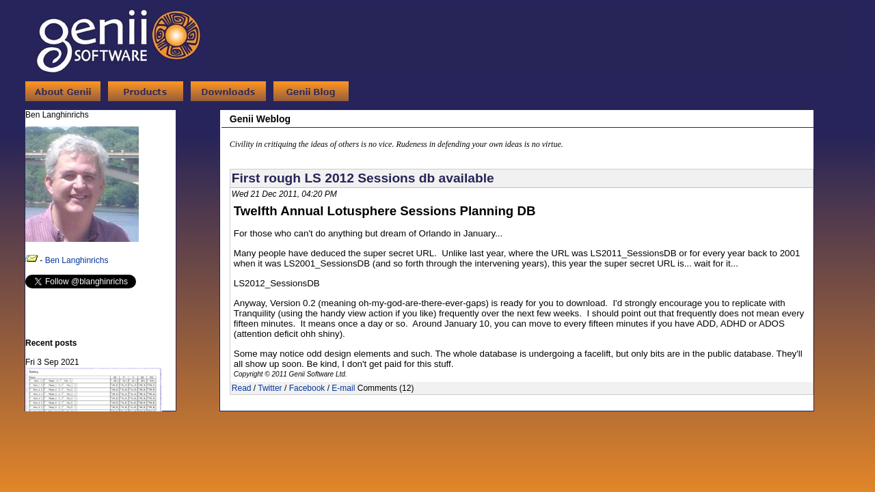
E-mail (343, 388)
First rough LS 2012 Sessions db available (363, 178)
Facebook (307, 388)
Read (242, 388)
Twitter (270, 388)
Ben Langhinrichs (77, 260)
